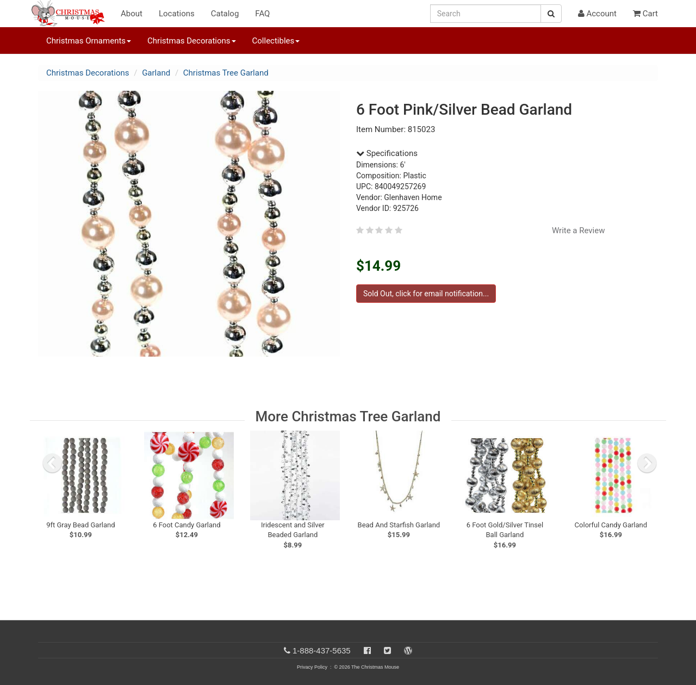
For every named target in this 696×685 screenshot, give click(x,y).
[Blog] (408, 650)
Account (597, 13)
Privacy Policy (312, 667)
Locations (177, 13)
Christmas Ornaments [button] (88, 41)
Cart (645, 13)
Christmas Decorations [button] (191, 41)
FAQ (262, 13)
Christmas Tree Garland (226, 73)
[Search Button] (551, 13)
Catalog (225, 13)
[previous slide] (52, 463)
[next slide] (647, 463)
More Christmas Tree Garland (348, 416)
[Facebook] (367, 650)
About (131, 13)
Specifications (387, 153)
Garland (156, 73)
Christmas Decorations (87, 73)
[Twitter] (387, 650)
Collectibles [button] (276, 41)
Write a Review (578, 230)
